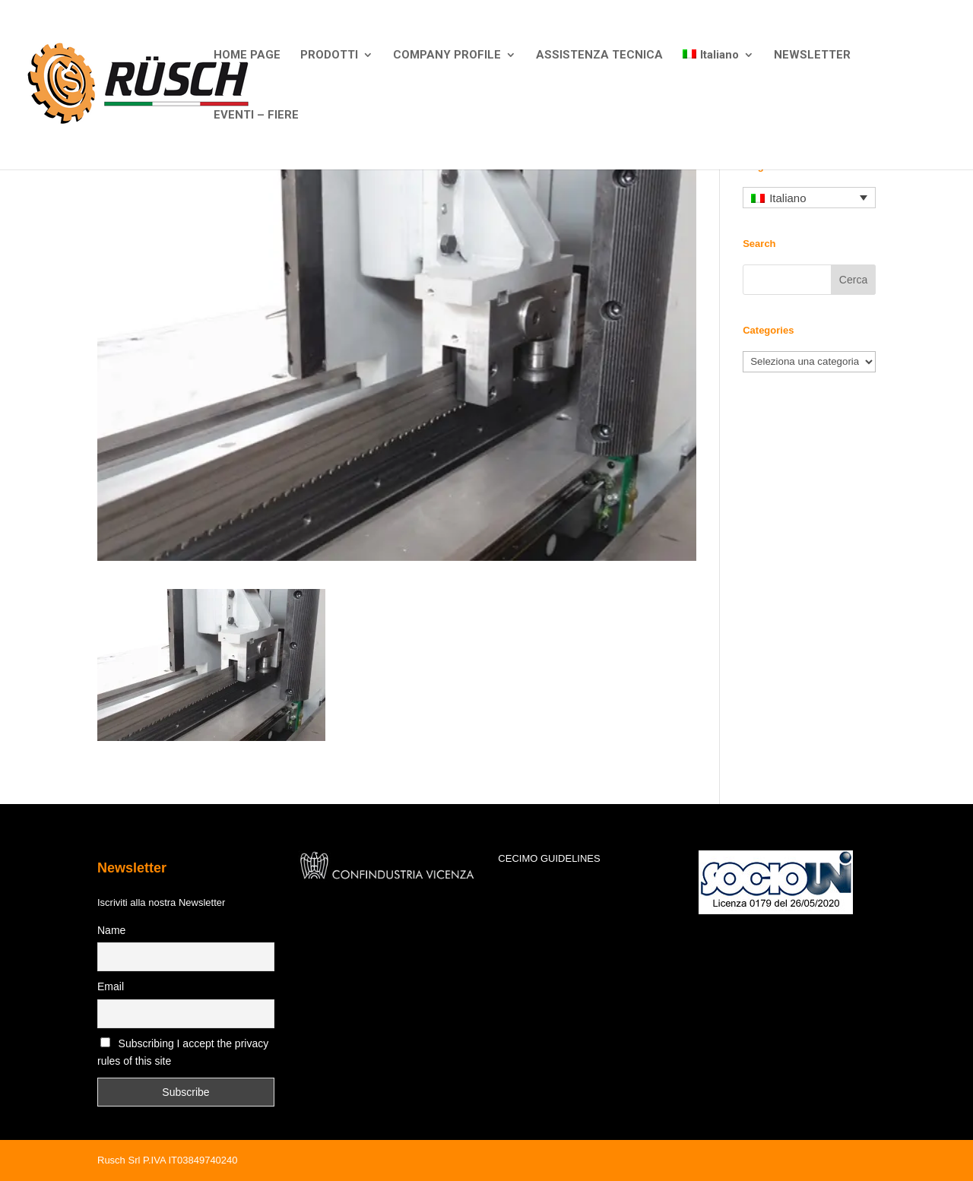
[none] (809, 198)
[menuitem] (718, 79)
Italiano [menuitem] (787, 198)
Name (111, 930)
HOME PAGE (247, 55)
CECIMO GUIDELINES (549, 858)
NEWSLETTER (812, 55)
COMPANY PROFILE (447, 55)
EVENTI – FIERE (256, 115)
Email (110, 986)
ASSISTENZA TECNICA (599, 55)
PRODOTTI (329, 55)
